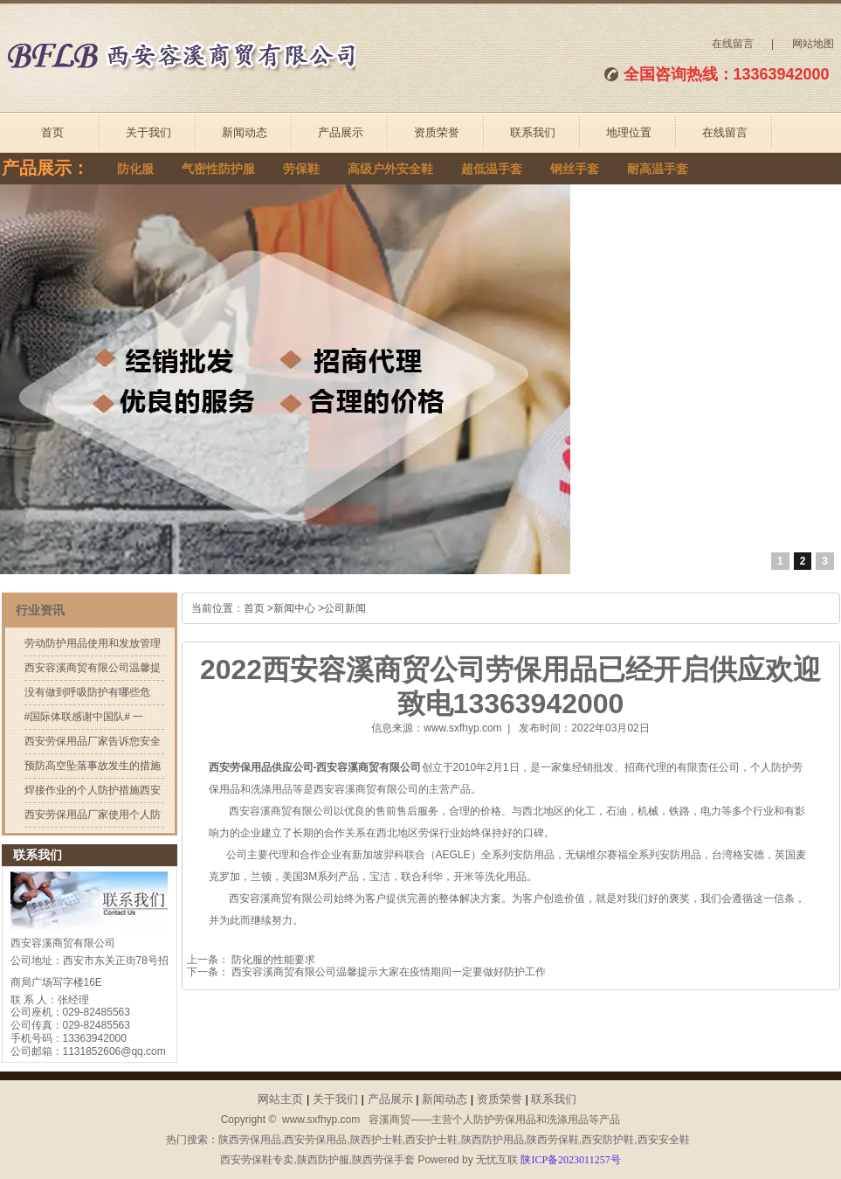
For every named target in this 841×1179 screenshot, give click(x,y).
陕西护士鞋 (376, 1140)
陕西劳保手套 (383, 1160)
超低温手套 (491, 169)
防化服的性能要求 (272, 960)
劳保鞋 (301, 169)
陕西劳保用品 (249, 1140)
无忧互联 (497, 1160)
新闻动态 (244, 132)
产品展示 (340, 132)
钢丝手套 (574, 169)
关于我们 (148, 132)
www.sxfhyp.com (462, 728)
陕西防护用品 (492, 1140)
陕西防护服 (323, 1160)
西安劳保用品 (315, 1140)
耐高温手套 (657, 169)
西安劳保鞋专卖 (256, 1160)
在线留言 (733, 44)
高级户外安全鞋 (390, 169)
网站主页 (280, 1099)
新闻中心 (294, 608)
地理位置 (628, 132)
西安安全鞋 (664, 1140)
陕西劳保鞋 (553, 1140)
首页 (52, 132)
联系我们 (532, 132)
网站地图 (813, 44)
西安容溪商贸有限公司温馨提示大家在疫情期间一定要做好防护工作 (387, 972)
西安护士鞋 (431, 1140)
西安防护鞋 (608, 1140)
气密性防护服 (218, 169)
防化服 (135, 169)
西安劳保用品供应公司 (261, 767)
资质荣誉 (436, 132)
